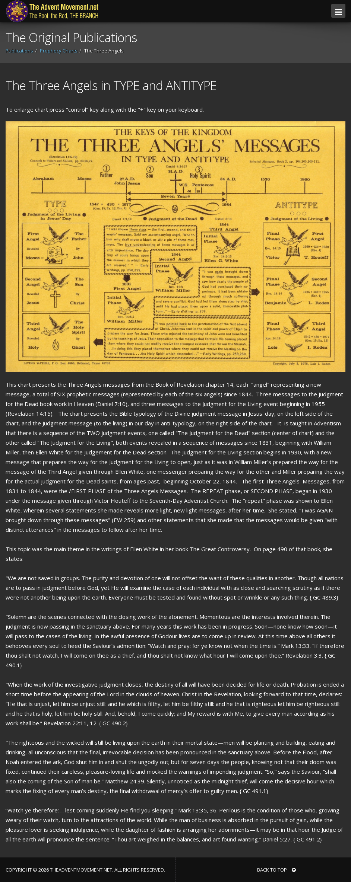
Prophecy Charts (59, 50)
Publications (19, 50)
